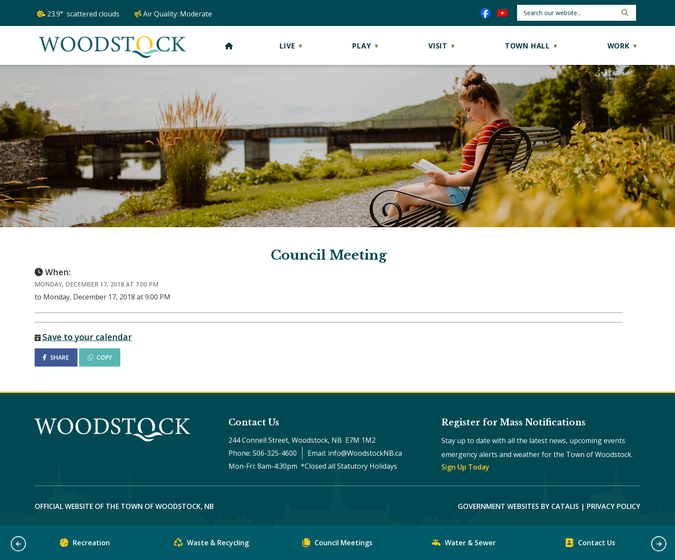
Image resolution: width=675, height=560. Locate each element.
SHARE (56, 357)
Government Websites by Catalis (518, 506)
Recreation (85, 544)
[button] (624, 12)
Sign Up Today (465, 467)
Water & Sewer (464, 544)
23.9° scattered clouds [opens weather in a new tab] (83, 14)
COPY (100, 357)
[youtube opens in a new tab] (502, 13)
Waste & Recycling (211, 544)
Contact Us (590, 544)
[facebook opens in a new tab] (485, 13)
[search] (569, 12)
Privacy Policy (613, 506)
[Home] (229, 46)
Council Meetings (337, 544)
